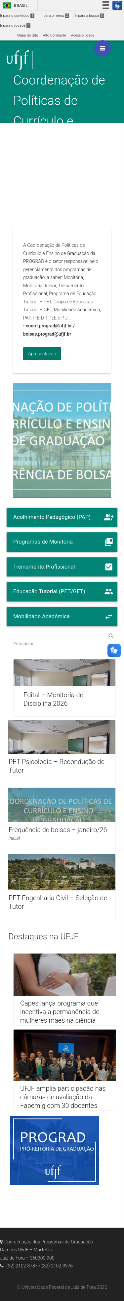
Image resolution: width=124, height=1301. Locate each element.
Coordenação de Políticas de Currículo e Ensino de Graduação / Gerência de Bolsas (59, 141)
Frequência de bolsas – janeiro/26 (58, 830)
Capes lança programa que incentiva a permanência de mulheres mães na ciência (59, 1012)
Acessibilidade (82, 35)
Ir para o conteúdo (17, 15)
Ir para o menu (54, 15)
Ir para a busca (89, 15)
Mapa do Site (27, 35)
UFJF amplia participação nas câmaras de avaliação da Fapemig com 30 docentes (63, 1097)
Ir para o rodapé (15, 25)
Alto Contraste (54, 35)
